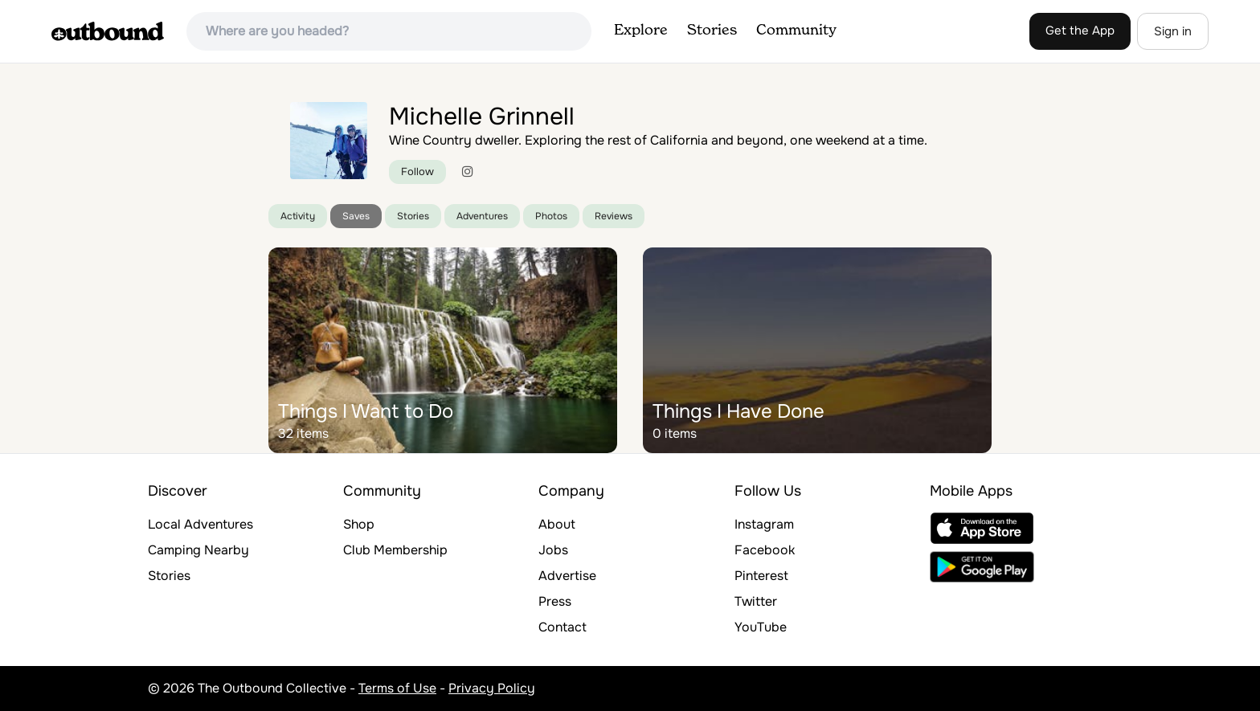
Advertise (567, 575)
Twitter (755, 601)
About (556, 524)
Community (796, 30)
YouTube (760, 627)
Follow (417, 171)
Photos (551, 216)
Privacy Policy (491, 688)
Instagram (764, 524)
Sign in (1173, 31)
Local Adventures (200, 524)
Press (554, 601)
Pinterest (761, 575)
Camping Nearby (198, 549)
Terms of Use (397, 688)
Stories (712, 30)
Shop (358, 524)
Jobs (553, 549)
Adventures (482, 216)
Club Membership (395, 549)
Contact (562, 627)
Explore (641, 30)
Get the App (1080, 30)
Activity (297, 216)
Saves (356, 216)
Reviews (613, 216)
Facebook (764, 549)
